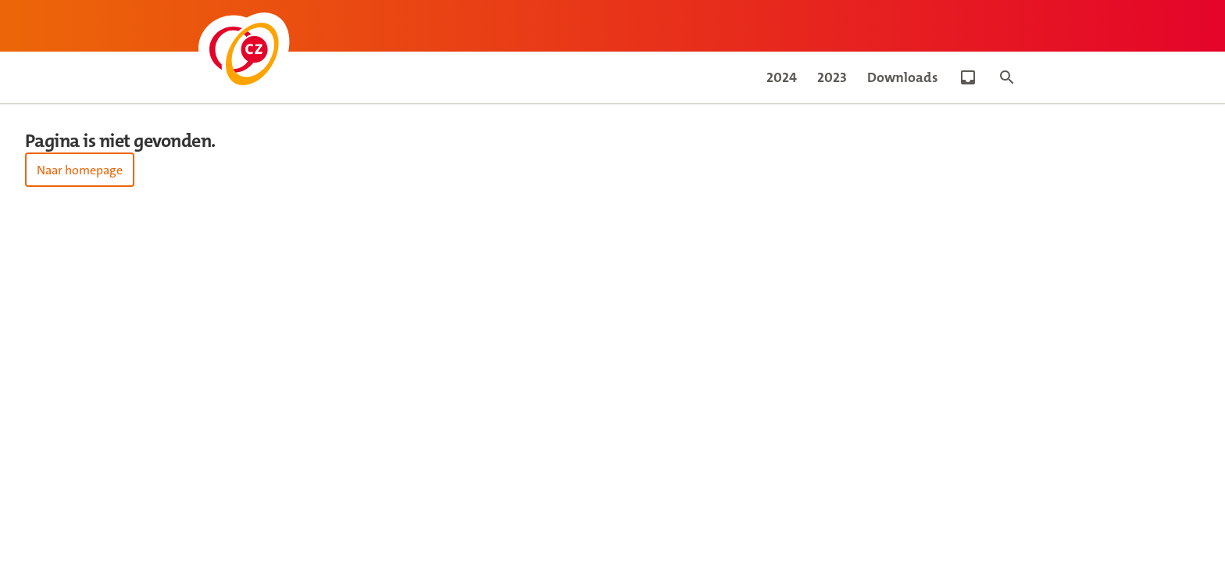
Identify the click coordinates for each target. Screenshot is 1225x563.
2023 (832, 77)
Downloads (902, 77)
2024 (781, 77)
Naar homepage (80, 170)
